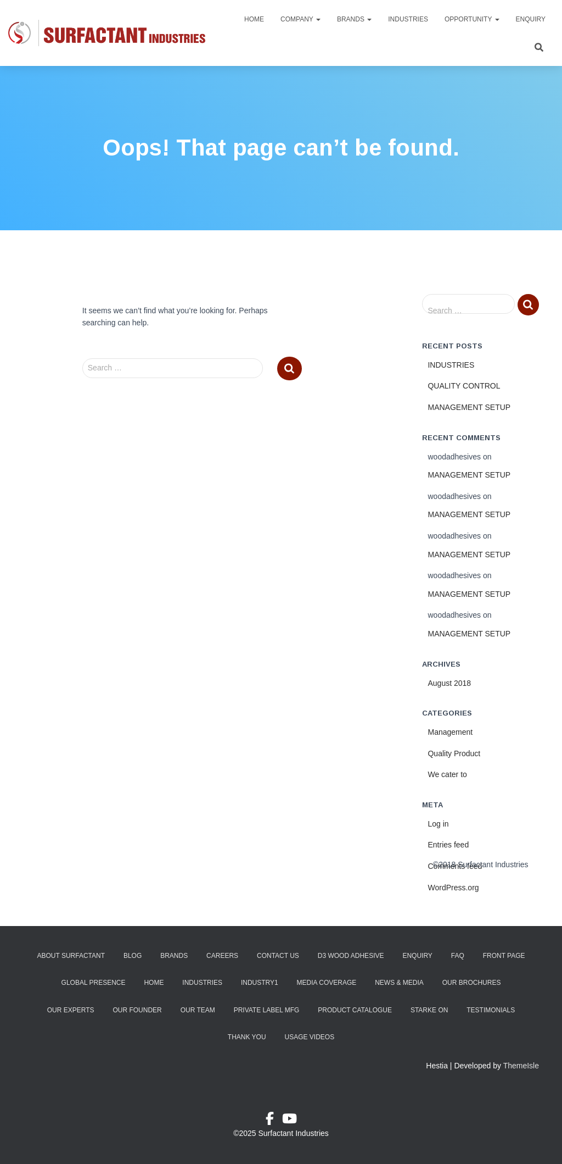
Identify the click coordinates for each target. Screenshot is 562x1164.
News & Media (399, 982)
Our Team (198, 1010)
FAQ (457, 956)
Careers (222, 956)
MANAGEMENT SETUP (469, 407)
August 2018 (449, 683)
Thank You (247, 1037)
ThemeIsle (521, 1065)
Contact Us (278, 956)
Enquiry (531, 19)
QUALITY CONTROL (464, 385)
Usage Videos (309, 1037)
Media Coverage (327, 982)
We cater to (447, 774)
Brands (354, 19)
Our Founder (137, 1010)
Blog (132, 956)
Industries (408, 19)
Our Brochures (471, 982)
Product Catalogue (355, 1010)
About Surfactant (71, 956)
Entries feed (448, 844)
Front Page (504, 956)
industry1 (259, 982)
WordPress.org (453, 887)
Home (254, 19)
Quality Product (454, 753)
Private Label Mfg (267, 1010)
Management (450, 732)
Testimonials (491, 1010)
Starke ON (429, 1010)
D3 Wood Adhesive (351, 956)
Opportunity (472, 19)
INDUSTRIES (451, 365)
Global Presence (93, 982)
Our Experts (70, 1010)
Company (300, 19)
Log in (438, 823)
